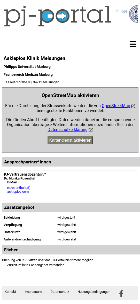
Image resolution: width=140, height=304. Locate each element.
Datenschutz (59, 292)
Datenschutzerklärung (68, 129)
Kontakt (10, 292)
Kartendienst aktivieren (70, 140)
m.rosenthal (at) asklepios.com (18, 190)
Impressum (33, 292)
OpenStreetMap (116, 105)
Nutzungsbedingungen (93, 292)
